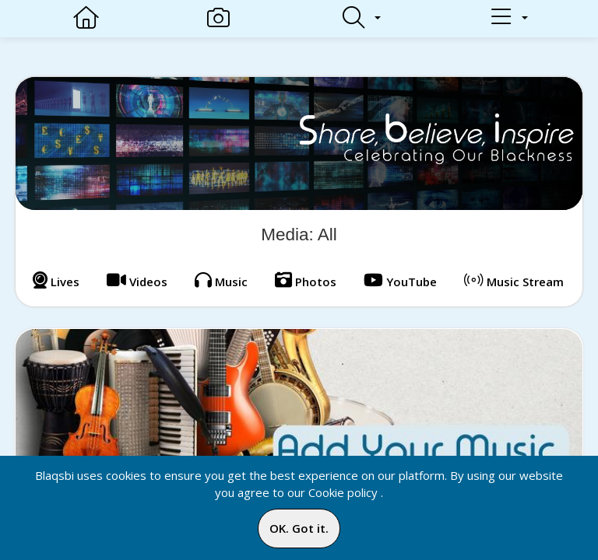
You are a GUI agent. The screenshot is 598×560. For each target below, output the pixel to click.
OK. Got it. (299, 528)
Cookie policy (343, 492)
